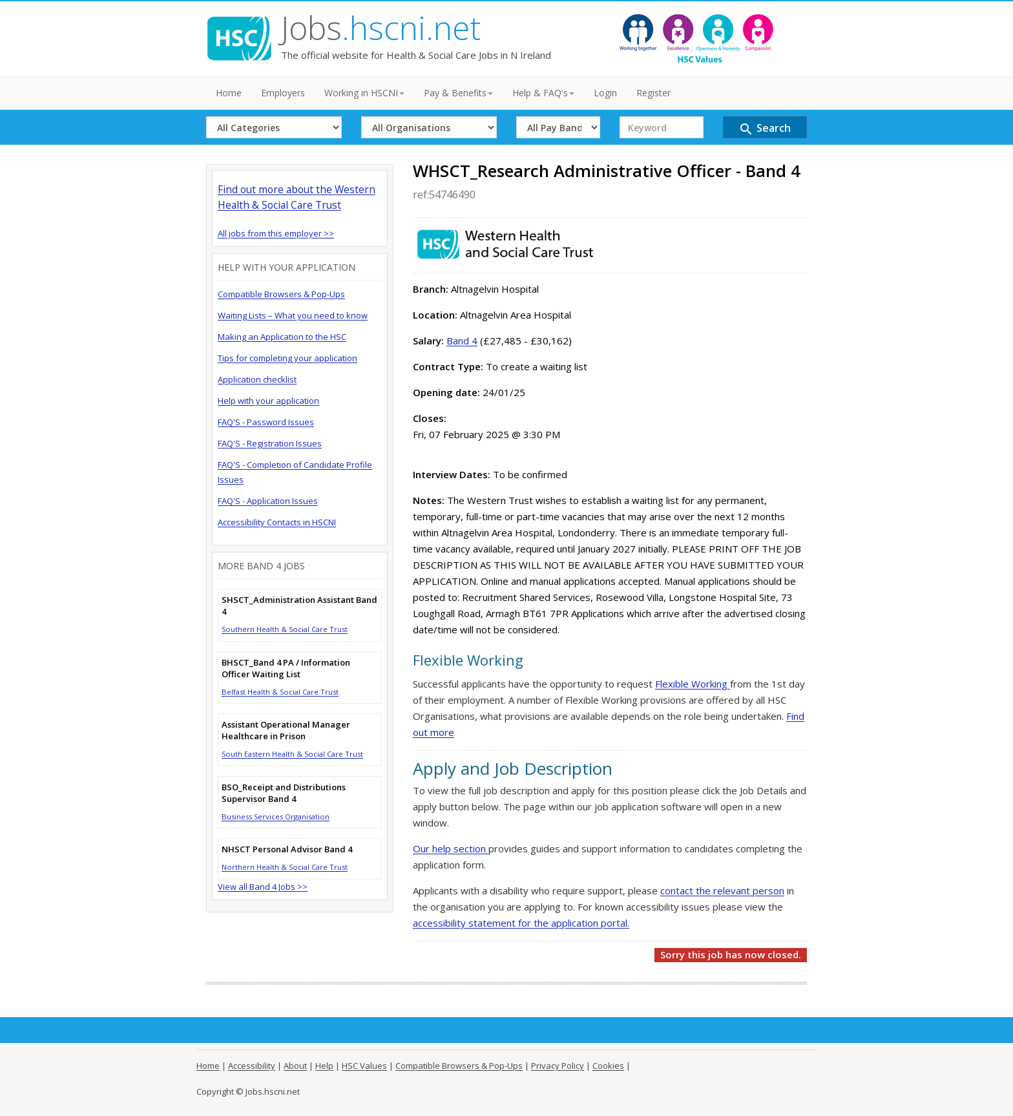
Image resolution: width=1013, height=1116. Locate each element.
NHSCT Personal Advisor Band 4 (287, 849)
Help (324, 1065)
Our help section (450, 848)
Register (653, 93)
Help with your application (268, 400)
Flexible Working (692, 683)
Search (764, 129)
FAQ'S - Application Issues (268, 501)
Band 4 (461, 340)
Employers (283, 93)
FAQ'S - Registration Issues (270, 443)
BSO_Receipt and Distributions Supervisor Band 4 (284, 793)
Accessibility (251, 1065)
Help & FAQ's (543, 93)
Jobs (381, 28)
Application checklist (257, 379)
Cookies (608, 1065)
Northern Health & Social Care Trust (285, 867)
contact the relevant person (722, 890)
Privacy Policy (557, 1065)
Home (229, 93)
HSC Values (364, 1065)
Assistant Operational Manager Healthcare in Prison (286, 730)
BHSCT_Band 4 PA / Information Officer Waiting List (286, 668)
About (295, 1065)
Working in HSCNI (364, 93)
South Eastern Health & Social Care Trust (292, 754)
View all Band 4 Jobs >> (263, 886)
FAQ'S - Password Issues (266, 422)
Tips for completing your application (287, 358)
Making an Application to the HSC (282, 336)
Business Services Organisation (275, 816)
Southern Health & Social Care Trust (285, 629)
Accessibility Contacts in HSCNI (277, 522)
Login (605, 93)
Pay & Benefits (458, 93)
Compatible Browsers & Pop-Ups (281, 294)
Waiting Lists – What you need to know (293, 315)
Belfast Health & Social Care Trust (280, 692)
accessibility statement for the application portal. (521, 922)
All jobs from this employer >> (276, 233)
